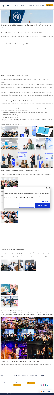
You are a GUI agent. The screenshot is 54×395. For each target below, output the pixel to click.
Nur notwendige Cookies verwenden (27, 205)
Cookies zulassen (42, 205)
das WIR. (17, 5)
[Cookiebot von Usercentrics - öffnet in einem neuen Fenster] (45, 188)
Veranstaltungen (32, 5)
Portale (42, 5)
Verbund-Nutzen (24, 5)
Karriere (37, 5)
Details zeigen (45, 201)
